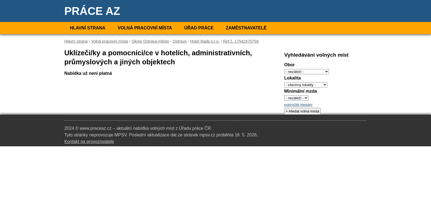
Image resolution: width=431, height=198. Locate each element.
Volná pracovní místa (145, 28)
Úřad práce (199, 28)
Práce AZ (92, 11)
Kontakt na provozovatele (89, 141)
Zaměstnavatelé (246, 28)
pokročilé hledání (298, 105)
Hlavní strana (87, 28)
